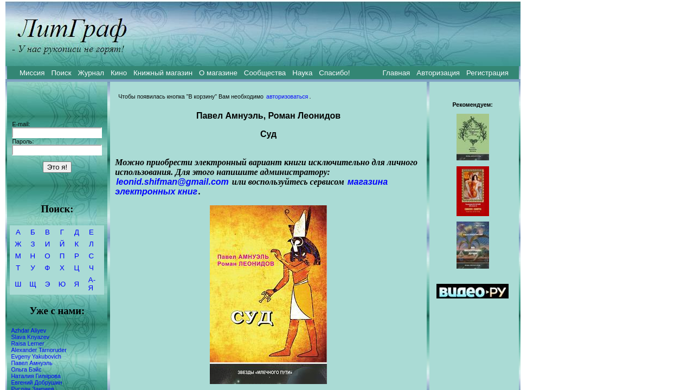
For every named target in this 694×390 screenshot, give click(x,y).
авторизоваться (287, 96)
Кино (119, 73)
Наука (302, 73)
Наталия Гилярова (35, 376)
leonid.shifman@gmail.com (172, 181)
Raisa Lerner (27, 343)
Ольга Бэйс (26, 369)
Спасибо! (334, 73)
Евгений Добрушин (36, 382)
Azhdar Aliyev (28, 330)
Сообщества (265, 73)
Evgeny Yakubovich (36, 356)
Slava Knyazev (30, 337)
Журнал (91, 73)
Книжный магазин (162, 73)
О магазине (218, 73)
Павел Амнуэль (31, 363)
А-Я (91, 284)
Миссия (32, 73)
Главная (396, 73)
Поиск (62, 73)
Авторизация (438, 73)
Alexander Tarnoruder (38, 350)
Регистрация (487, 73)
